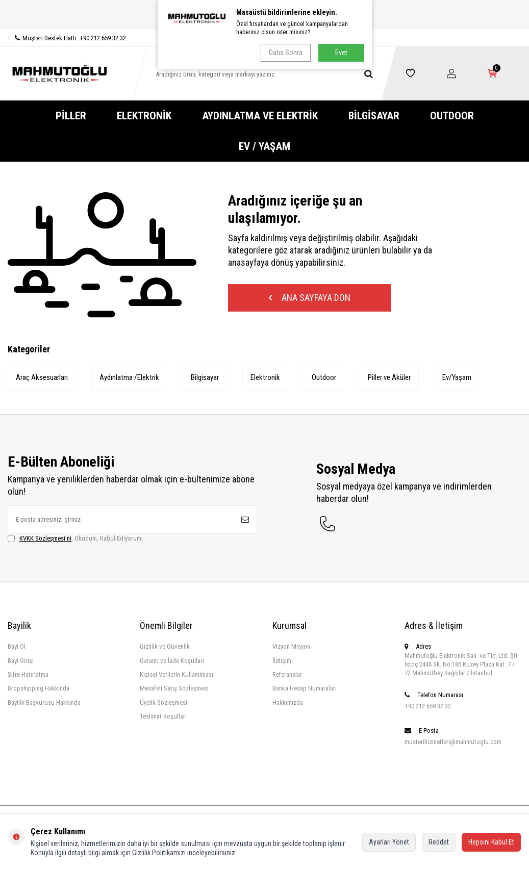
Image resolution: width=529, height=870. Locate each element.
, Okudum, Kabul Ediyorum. (75, 538)
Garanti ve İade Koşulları (172, 660)
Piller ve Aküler (389, 377)
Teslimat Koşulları (163, 716)
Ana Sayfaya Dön (309, 297)
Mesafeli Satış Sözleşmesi (174, 688)
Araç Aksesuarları (42, 377)
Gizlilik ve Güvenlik (165, 646)
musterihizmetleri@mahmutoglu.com (453, 742)
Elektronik (144, 116)
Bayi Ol (17, 646)
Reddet (439, 842)
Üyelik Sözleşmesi (163, 702)
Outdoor (452, 116)
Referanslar (287, 674)
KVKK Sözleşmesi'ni (45, 538)
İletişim (281, 660)
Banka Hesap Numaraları (304, 688)
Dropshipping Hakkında (38, 688)
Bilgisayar (373, 116)
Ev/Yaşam (456, 377)
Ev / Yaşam (264, 146)
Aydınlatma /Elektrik (129, 377)
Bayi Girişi (21, 660)
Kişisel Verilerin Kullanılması (176, 674)
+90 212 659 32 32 (428, 706)
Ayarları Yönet (389, 842)
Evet (341, 52)
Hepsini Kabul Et (491, 842)
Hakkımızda (287, 702)
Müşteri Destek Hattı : (67, 38)
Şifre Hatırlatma (28, 674)
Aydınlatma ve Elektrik (260, 116)
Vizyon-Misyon (291, 646)
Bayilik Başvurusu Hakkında (44, 702)
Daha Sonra (286, 52)
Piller (71, 116)
